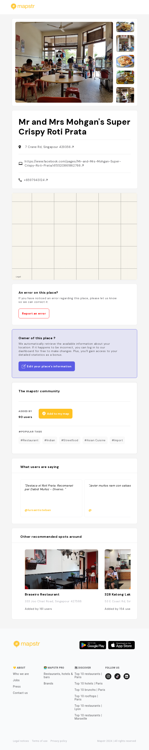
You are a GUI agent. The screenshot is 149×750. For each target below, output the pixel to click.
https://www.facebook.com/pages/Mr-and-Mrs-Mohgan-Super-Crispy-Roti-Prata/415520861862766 (73, 163)
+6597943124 (36, 180)
